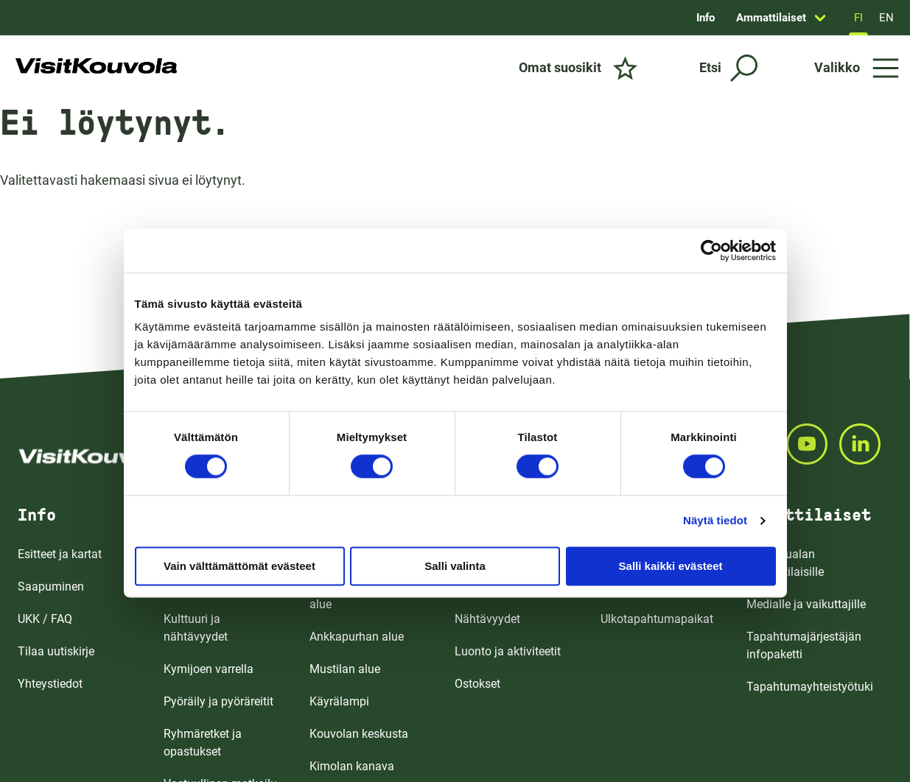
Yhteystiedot (50, 684)
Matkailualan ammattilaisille (785, 563)
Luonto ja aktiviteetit (508, 651)
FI (858, 17)
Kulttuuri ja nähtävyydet (196, 628)
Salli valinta (455, 566)
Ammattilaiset (771, 17)
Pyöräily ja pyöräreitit (218, 701)
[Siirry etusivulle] (96, 67)
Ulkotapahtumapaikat (657, 619)
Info (705, 17)
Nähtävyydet (487, 619)
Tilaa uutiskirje (56, 651)
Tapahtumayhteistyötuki (809, 687)
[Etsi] (728, 68)
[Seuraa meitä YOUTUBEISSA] (812, 444)
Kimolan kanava (351, 766)
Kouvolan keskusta (358, 734)
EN (886, 17)
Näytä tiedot (715, 520)
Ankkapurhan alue (356, 637)
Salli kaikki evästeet (671, 566)
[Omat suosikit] (578, 67)
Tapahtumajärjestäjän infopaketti (803, 645)
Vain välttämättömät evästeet (239, 566)
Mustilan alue (344, 669)
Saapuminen (51, 586)
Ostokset (477, 684)
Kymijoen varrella (208, 669)
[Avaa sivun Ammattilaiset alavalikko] (820, 18)
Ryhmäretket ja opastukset (203, 742)
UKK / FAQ (45, 619)
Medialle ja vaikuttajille (806, 604)
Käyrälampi (339, 701)
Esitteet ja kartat (60, 554)
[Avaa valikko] (856, 67)
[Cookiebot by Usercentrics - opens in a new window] (711, 250)
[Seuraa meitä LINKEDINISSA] (865, 444)
